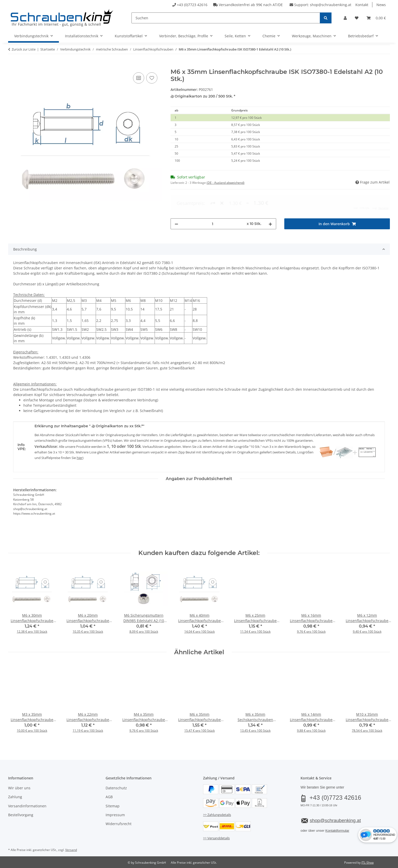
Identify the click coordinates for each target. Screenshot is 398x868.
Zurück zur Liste (24, 49)
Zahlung (15, 796)
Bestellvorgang (20, 814)
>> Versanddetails (216, 838)
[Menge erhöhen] (270, 203)
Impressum (115, 814)
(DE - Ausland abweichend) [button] (225, 183)
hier (79, 457)
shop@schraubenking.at (330, 4)
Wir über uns (19, 787)
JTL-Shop (367, 862)
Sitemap (113, 806)
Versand (71, 850)
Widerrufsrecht (118, 823)
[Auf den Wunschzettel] (151, 78)
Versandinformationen (27, 806)
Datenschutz (116, 787)
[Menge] (212, 203)
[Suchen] (225, 17)
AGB (109, 796)
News (381, 4)
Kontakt (361, 4)
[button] (345, 18)
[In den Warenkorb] (12, 65)
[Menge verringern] (176, 203)
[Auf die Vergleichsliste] (138, 78)
